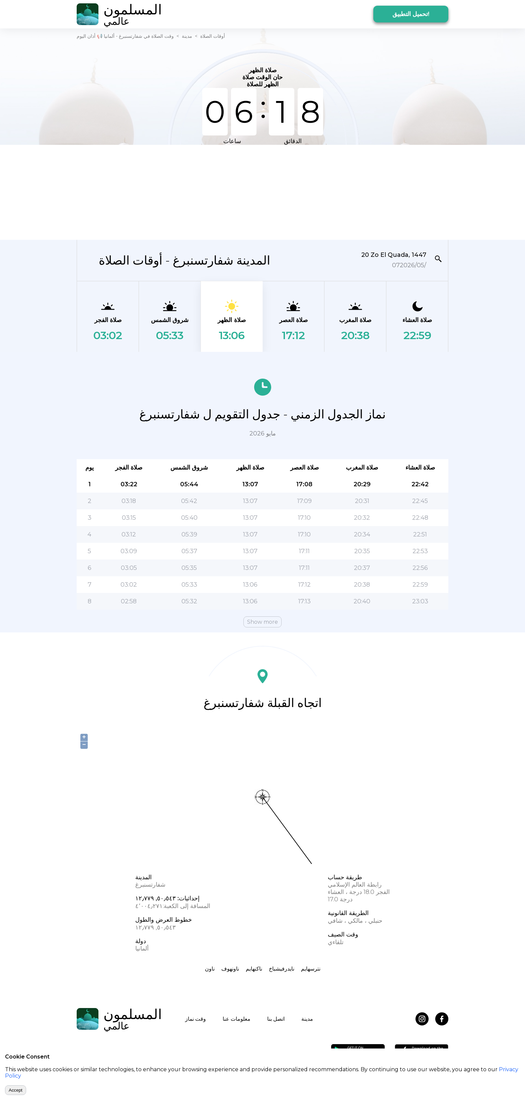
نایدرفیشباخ (281, 969)
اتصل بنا (276, 1019)
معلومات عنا (236, 1019)
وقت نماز (195, 1019)
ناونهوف (230, 969)
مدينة (187, 36)
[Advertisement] (262, 191)
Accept (15, 1090)
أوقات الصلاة (212, 36)
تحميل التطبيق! (410, 14)
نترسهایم (310, 969)
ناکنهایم (254, 969)
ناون (210, 969)
